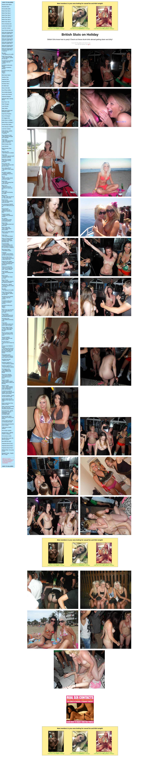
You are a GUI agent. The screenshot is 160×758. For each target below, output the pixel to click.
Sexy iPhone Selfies (6, 90)
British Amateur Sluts (6, 144)
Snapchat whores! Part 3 (7, 447)
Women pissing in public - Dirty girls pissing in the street (7, 334)
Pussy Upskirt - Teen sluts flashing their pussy (7, 272)
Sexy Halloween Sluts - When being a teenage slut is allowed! (7, 136)
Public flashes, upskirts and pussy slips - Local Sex (7, 132)
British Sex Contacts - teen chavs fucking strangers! (6, 160)
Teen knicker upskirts (6, 430)
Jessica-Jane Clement (7, 94)
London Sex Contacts (7, 26)
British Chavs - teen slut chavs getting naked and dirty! (7, 201)
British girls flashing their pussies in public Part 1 (7, 33)
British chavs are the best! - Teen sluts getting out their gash (8, 311)
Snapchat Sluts (5, 79)
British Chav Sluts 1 (6, 11)
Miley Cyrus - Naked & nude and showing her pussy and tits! (7, 187)
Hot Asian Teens (5, 83)
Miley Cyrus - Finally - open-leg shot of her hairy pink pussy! (8, 196)
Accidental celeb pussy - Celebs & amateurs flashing (7, 302)
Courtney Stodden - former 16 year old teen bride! (8, 396)
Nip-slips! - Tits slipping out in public (8, 54)
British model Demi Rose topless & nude (7, 404)
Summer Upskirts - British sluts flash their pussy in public (7, 338)
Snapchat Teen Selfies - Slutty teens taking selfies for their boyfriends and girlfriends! (8, 263)
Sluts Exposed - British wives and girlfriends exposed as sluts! (7, 210)
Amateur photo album (7, 4)
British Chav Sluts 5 (6, 19)
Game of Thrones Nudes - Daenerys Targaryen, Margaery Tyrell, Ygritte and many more (7, 240)
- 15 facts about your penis (7, 460)
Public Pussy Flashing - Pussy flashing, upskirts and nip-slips (7, 57)
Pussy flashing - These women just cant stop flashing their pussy (7, 315)
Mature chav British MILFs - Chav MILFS (8, 232)
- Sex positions (5, 462)
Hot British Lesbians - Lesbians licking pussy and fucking (7, 173)
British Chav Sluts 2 (6, 13)
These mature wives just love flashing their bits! (7, 421)
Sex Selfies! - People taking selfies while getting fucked (7, 219)
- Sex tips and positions (6, 461)
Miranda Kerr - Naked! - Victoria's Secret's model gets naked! (8, 285)
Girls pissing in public (6, 436)
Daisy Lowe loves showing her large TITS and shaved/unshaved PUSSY (8, 407)
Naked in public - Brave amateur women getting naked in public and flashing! (8, 382)
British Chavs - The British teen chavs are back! (7, 277)
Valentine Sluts (5, 77)
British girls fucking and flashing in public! (7, 111)
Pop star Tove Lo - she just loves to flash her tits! (8, 342)
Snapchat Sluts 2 (6, 81)
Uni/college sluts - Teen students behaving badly (7, 319)
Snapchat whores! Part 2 (7, 445)
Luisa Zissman (5, 106)
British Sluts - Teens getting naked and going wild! (8, 224)
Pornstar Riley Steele (6, 124)
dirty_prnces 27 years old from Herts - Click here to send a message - (104, 28)
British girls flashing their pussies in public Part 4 (7, 43)
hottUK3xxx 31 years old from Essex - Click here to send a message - (80, 28)
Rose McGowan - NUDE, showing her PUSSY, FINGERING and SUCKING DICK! (7, 412)
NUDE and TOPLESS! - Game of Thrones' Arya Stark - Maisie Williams (7, 268)
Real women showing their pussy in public (8, 424)
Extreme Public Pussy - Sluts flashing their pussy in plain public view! (8, 258)
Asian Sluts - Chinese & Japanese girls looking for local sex (8, 156)
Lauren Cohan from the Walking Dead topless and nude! (8, 400)
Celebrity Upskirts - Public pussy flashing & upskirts (7, 215)
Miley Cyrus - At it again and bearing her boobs (7, 192)
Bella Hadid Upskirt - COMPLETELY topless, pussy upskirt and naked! (7, 356)
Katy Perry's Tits (5, 102)
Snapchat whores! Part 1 (7, 443)
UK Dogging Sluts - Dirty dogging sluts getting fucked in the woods (6, 371)
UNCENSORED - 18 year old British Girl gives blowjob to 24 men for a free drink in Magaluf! (8, 245)
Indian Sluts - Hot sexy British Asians (7, 236)
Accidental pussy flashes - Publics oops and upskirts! (7, 62)
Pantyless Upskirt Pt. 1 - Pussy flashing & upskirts (8, 363)
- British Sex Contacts (6, 458)
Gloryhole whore (5, 6)
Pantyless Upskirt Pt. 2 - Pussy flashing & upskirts (8, 366)
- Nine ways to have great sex (8, 459)
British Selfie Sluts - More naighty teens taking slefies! (6, 228)
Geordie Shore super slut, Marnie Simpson (7, 439)
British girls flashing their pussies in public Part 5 (7, 46)
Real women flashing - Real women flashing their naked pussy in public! (7, 376)
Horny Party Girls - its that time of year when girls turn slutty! (8, 165)
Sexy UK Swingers (6, 116)
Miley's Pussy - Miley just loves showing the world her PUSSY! (7, 281)
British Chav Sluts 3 (6, 15)
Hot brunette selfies (6, 8)
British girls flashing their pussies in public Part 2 (7, 36)
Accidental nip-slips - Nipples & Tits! (6, 360)
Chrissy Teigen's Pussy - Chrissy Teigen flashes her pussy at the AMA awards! (7, 329)
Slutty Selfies (5, 108)
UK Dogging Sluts (6, 118)
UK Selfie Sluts (5, 85)
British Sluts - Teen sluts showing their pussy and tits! (7, 182)
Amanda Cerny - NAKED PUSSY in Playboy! (7, 433)
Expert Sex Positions (6, 113)
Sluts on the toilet (6, 88)
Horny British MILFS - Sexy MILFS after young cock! (7, 169)
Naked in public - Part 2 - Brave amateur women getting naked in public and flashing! (7, 387)
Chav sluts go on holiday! (7, 126)
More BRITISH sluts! (6, 441)
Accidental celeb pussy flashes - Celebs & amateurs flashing (7, 67)
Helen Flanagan (5, 104)
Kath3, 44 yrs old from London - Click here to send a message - (56, 28)
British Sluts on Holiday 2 (7, 122)
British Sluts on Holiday (7, 120)
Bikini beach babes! (6, 75)
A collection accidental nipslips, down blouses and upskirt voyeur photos (8, 392)
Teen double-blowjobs (7, 92)
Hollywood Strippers (6, 96)
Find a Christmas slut (6, 23)
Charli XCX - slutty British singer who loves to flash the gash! (7, 324)
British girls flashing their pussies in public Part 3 (7, 39)
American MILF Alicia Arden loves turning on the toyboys (8, 417)
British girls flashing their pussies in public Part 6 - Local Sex (7, 50)
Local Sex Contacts (6, 28)
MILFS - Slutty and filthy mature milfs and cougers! (7, 178)
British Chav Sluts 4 (6, 17)
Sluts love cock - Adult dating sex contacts (8, 152)
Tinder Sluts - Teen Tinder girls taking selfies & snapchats (7, 141)
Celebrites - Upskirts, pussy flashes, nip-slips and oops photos (7, 253)
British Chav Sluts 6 (6, 21)
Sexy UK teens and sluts (7, 30)
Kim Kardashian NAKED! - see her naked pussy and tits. (8, 205)
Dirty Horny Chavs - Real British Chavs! (6, 250)
